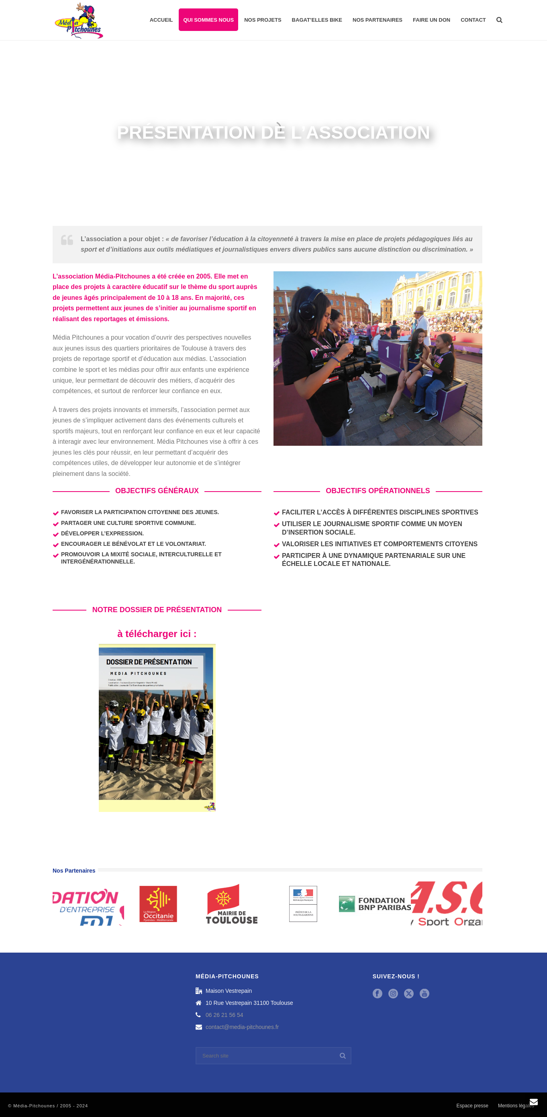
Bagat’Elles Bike (317, 20)
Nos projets (262, 20)
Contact (473, 20)
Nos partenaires (377, 20)
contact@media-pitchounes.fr (242, 1027)
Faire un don (431, 20)
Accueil (161, 20)
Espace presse (472, 1106)
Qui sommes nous (208, 20)
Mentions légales (516, 1106)
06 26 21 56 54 (224, 1015)
